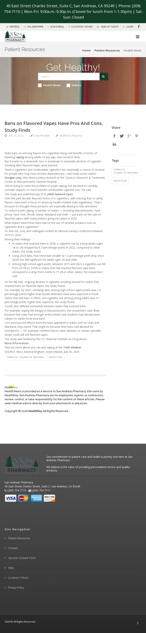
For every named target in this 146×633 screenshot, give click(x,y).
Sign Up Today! (108, 26)
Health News (49, 85)
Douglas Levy (13, 177)
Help (10, 568)
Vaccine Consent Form (21, 558)
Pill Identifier (33, 26)
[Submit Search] (104, 76)
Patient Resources (107, 50)
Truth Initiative (72, 347)
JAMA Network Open (60, 194)
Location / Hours (80, 26)
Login (128, 26)
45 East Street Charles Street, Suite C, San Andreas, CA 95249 (60, 5)
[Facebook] (138, 26)
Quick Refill (56, 26)
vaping (20, 157)
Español (13, 26)
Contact (12, 548)
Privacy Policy (15, 587)
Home (86, 50)
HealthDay (35, 411)
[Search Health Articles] (69, 76)
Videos (74, 85)
